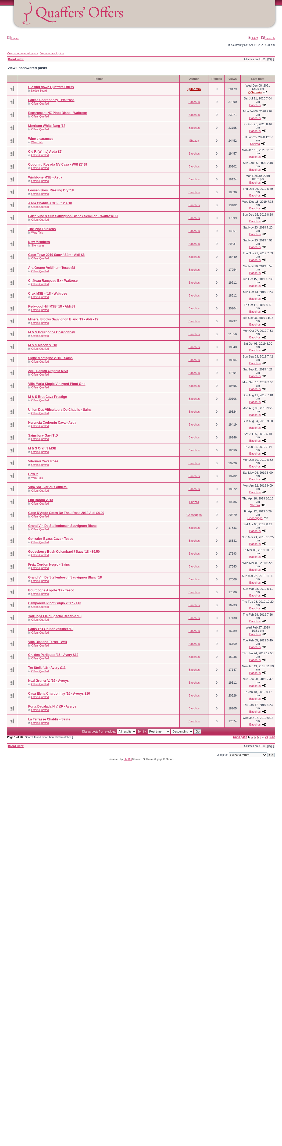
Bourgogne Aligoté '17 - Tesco (51, 590)
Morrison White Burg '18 (46, 126)
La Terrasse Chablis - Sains (49, 719)
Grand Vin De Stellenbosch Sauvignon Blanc (62, 526)
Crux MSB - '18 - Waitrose (47, 293)
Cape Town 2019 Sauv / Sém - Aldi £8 (56, 255)
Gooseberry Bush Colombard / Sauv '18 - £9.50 (64, 552)
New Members (39, 242)
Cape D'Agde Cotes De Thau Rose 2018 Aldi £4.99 (66, 513)
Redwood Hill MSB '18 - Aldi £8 (51, 306)
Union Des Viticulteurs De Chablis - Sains (60, 410)
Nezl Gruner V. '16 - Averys (48, 681)
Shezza (194, 140)
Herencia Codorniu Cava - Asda (52, 422)
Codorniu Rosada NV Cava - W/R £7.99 (57, 164)
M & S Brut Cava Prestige (47, 397)
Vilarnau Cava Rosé (43, 461)
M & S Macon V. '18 (42, 345)
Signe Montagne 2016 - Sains (50, 358)
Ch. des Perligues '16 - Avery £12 (53, 655)
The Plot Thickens (42, 229)
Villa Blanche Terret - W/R (47, 642)
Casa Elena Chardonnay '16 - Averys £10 (59, 693)
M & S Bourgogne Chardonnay (51, 332)
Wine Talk (37, 142)
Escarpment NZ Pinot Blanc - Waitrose (57, 113)
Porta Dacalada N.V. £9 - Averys (52, 706)
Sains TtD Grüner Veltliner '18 (50, 629)
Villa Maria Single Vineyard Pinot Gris (56, 384)
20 (266, 737)
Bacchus (194, 101)
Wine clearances (40, 139)
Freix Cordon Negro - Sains (49, 564)
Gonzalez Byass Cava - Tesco (50, 539)
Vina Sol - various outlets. (47, 487)
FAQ (253, 38)
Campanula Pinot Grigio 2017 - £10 (54, 603)
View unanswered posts (22, 53)
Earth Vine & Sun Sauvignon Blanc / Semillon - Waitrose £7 (73, 216)
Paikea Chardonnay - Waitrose (51, 100)
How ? (33, 474)
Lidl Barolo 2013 (40, 500)
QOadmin (194, 89)
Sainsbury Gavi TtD (43, 435)
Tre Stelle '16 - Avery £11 (47, 668)
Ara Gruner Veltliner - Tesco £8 (51, 268)
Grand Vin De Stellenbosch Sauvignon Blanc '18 (65, 577)
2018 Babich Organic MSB (48, 371)
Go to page (240, 737)
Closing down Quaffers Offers (51, 87)
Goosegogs (194, 514)
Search (268, 38)
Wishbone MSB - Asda (45, 177)
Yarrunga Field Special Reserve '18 (54, 616)
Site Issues (37, 245)
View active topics (52, 53)
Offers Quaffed (40, 103)
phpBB (128, 759)
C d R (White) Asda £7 (45, 151)
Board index (16, 59)
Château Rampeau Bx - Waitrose (53, 281)
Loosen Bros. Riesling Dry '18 (51, 190)
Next (272, 737)
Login (13, 38)
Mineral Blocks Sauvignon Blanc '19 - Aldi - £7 (63, 319)
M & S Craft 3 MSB (42, 448)
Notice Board (39, 90)
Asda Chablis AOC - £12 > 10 (50, 203)
